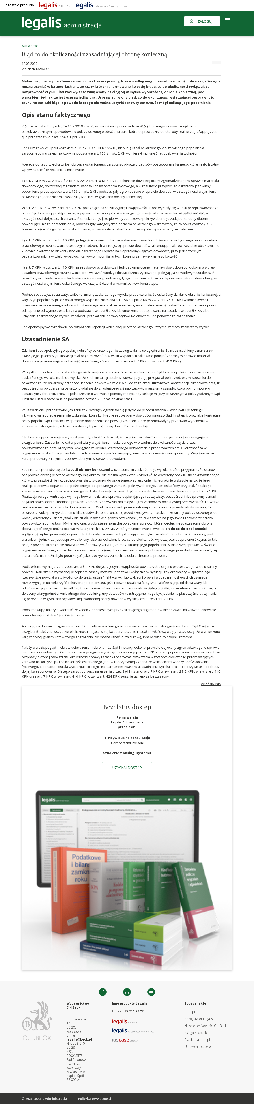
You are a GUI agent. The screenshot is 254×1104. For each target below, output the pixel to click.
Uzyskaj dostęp (127, 767)
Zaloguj (205, 21)
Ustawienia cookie (198, 1046)
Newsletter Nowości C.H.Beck (206, 1026)
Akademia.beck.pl (197, 1039)
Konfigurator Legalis (199, 1019)
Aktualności (30, 46)
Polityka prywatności (94, 1098)
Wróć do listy (211, 684)
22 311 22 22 (134, 1011)
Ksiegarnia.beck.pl (197, 1033)
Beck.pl (190, 1012)
